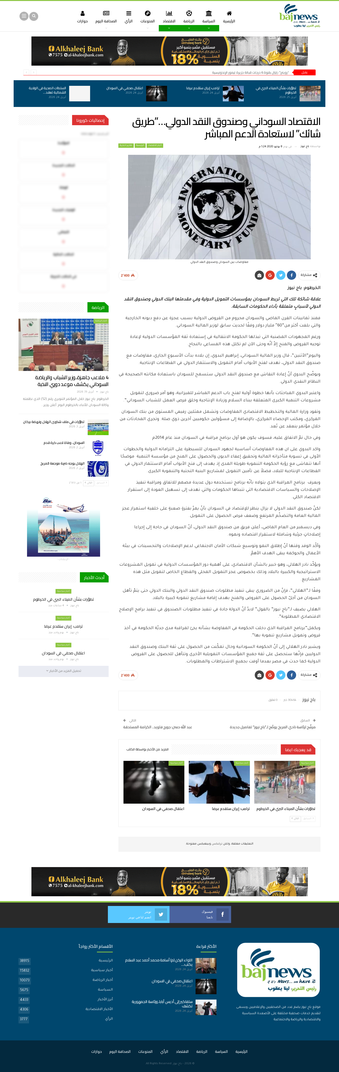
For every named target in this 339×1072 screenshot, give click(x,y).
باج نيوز (177, 1063)
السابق (308, 818)
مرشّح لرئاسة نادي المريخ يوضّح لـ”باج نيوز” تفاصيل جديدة (273, 726)
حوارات (80, 17)
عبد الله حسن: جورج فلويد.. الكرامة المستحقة (157, 726)
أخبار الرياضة (101, 321)
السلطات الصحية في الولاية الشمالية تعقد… (47, 90)
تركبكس (216, 844)
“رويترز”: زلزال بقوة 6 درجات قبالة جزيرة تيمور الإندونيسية (250, 72)
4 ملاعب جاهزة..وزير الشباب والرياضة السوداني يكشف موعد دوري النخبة (71, 381)
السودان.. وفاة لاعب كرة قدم (64, 442)
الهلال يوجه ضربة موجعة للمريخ (62, 463)
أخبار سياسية (307, 763)
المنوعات (147, 17)
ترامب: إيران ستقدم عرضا (203, 88)
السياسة (210, 17)
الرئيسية (232, 17)
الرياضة (190, 17)
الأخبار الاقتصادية (99, 1009)
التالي (295, 818)
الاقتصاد (169, 17)
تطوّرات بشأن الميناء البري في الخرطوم (276, 90)
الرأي (127, 17)
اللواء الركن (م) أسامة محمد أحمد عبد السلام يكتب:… (158, 962)
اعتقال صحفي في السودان (124, 88)
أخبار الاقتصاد (155, 145)
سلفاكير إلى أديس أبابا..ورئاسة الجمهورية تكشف (162, 1004)
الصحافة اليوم (104, 17)
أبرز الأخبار (105, 1000)
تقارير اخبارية (126, 145)
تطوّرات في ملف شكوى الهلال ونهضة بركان (53, 422)
